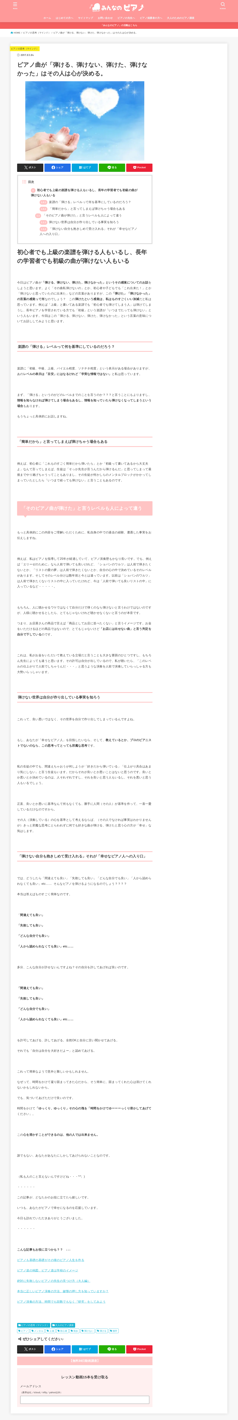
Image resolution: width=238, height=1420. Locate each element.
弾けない (89, 1331)
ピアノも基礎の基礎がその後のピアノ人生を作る (50, 1260)
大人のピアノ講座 (64, 1325)
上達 (51, 1331)
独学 (115, 1331)
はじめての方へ (64, 18)
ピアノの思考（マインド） (36, 33)
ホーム (47, 18)
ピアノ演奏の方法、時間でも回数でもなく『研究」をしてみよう (61, 1301)
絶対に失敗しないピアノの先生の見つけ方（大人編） (53, 1280)
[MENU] (15, 5)
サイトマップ (85, 18)
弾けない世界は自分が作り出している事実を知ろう (79, 222)
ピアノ (24, 1331)
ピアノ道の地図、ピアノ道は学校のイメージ (47, 1270)
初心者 (63, 1331)
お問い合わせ (105, 18)
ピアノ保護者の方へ (151, 18)
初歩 (75, 1331)
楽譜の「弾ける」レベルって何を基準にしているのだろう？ (85, 202)
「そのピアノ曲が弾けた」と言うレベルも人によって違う (78, 215)
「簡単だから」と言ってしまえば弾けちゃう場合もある (82, 208)
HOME (17, 33)
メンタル (38, 1331)
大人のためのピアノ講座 (180, 18)
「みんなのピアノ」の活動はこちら (119, 25)
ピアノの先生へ (126, 18)
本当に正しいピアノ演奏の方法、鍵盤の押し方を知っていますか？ (63, 1291)
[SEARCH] (223, 5)
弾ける (103, 1331)
